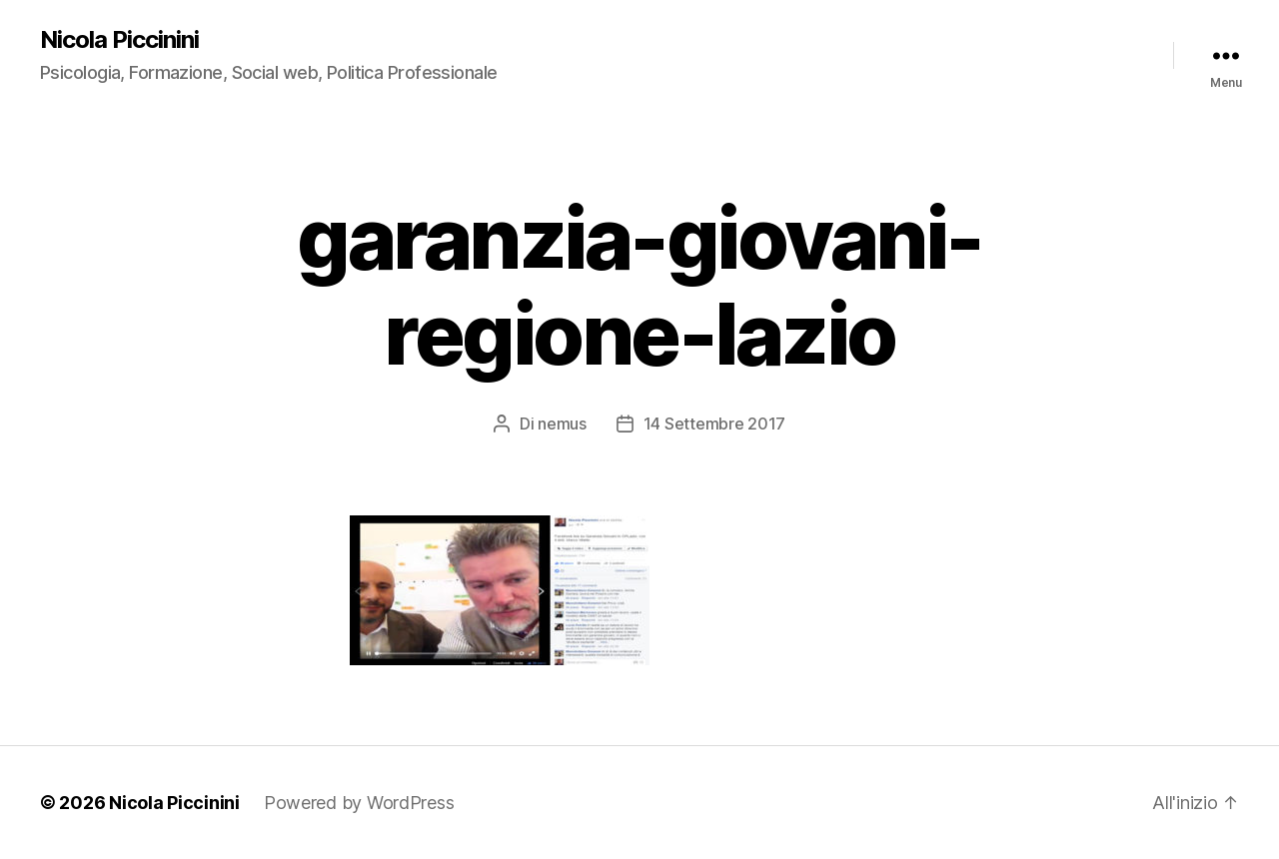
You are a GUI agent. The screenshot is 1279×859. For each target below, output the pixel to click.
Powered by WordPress (359, 802)
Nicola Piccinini (119, 40)
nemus (562, 423)
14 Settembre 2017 (714, 423)
